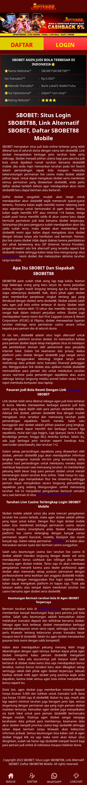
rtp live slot (10, 256)
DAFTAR (22, 45)
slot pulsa (58, 541)
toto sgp (74, 389)
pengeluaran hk (49, 609)
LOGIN (65, 45)
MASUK (11, 778)
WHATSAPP (54, 778)
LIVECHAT (76, 778)
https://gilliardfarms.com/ (53, 495)
